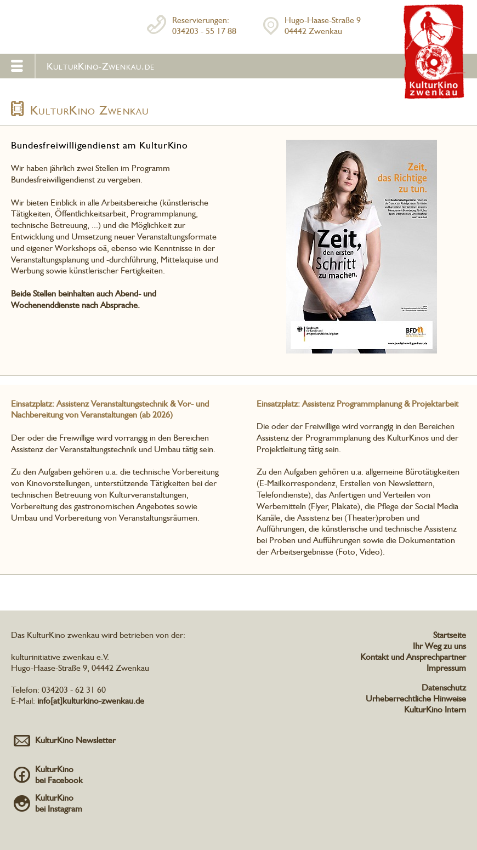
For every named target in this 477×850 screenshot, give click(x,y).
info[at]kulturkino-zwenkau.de (90, 700)
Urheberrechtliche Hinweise (416, 698)
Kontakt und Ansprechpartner (413, 657)
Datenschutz (444, 687)
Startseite (449, 635)
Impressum (446, 668)
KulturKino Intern (435, 709)
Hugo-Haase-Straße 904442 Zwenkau (323, 25)
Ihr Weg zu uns (439, 646)
